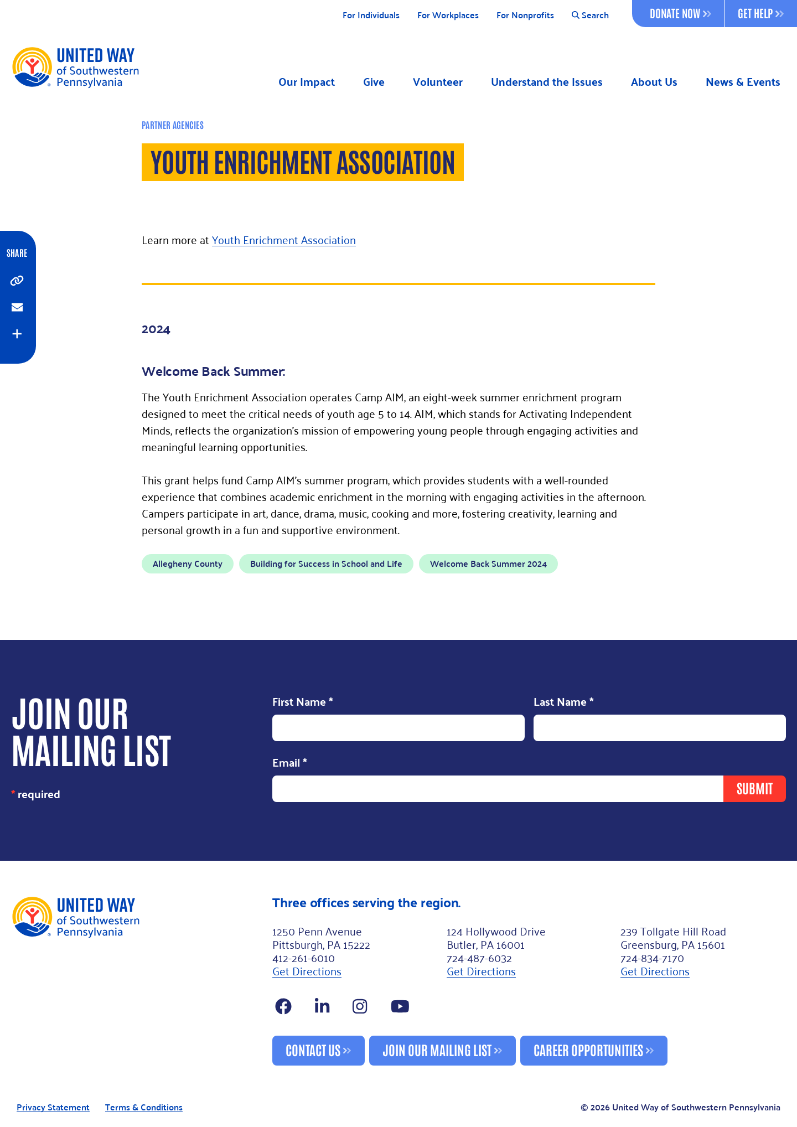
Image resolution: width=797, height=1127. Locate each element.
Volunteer (438, 82)
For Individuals (371, 15)
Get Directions (306, 970)
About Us (654, 82)
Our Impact (306, 82)
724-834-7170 (652, 957)
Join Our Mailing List (436, 1049)
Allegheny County (187, 563)
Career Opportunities (588, 1049)
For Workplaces (448, 15)
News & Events (743, 82)
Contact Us (313, 1049)
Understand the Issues (547, 82)
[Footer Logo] (137, 980)
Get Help (761, 13)
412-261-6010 (303, 957)
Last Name (564, 702)
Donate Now (680, 13)
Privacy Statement (53, 1107)
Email (289, 763)
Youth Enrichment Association (284, 239)
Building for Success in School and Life (326, 563)
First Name (302, 702)
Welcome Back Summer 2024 (488, 563)
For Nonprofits (525, 15)
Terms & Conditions (144, 1107)
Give (374, 82)
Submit (755, 787)
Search (590, 15)
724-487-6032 (479, 957)
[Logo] (75, 67)
